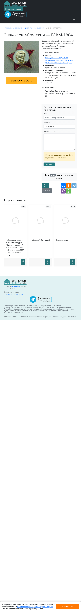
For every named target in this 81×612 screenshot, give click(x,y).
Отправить (49, 164)
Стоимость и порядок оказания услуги (35, 316)
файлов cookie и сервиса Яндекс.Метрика (35, 606)
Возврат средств (59, 316)
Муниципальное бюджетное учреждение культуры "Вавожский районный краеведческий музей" (59, 60)
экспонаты (15, 286)
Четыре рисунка (62, 240)
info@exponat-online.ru (13, 294)
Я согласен (67, 606)
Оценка (47, 122)
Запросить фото (21, 80)
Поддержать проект (13, 9)
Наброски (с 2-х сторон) (40, 240)
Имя (46, 113)
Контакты (72, 316)
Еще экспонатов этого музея (59, 177)
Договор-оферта (10, 316)
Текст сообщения (50, 131)
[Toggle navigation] (74, 20)
